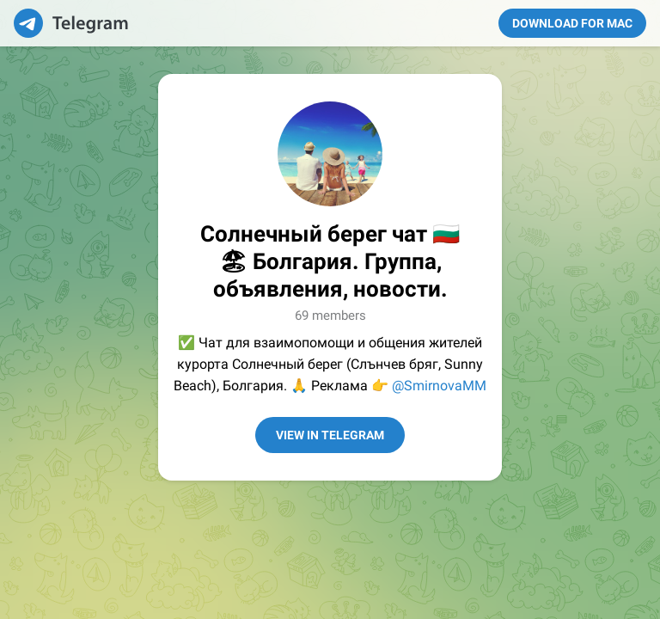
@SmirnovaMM (439, 385)
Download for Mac (572, 23)
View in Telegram (330, 435)
